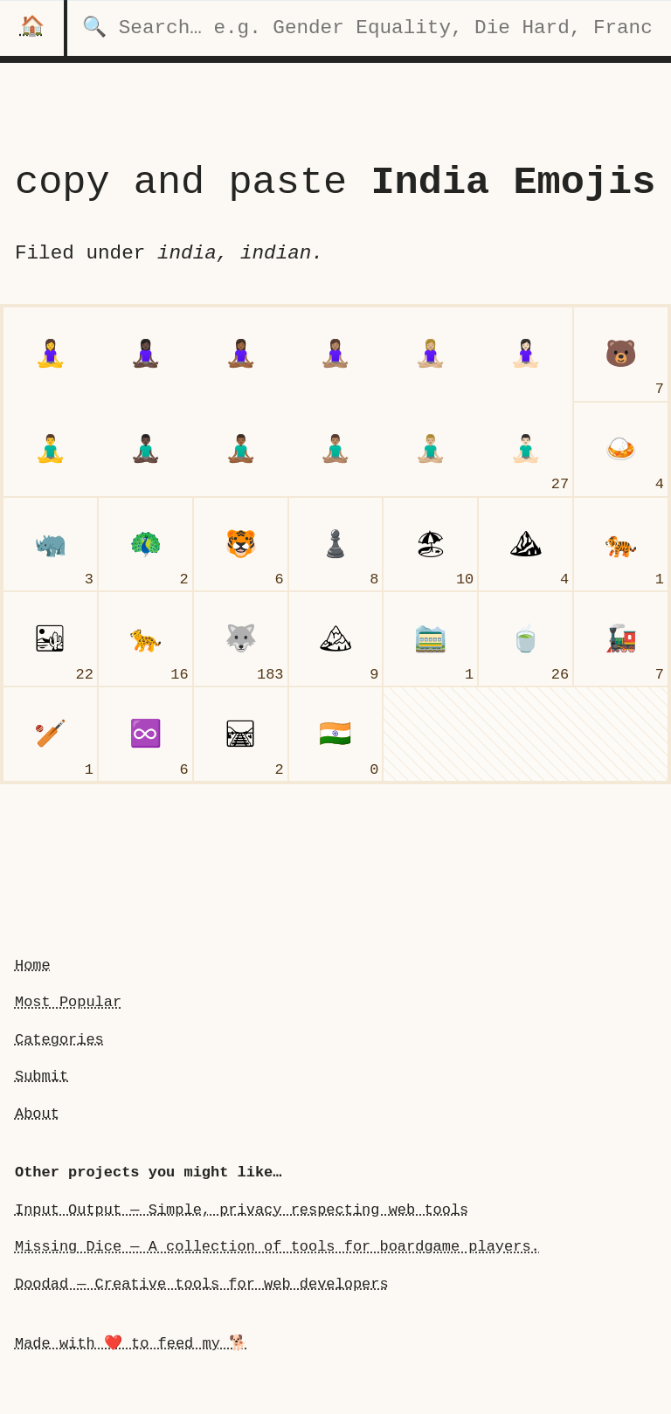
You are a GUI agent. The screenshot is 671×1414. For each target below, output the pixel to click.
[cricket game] (50, 734)
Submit (41, 1076)
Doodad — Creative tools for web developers (202, 1284)
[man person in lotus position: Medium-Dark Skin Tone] (240, 449)
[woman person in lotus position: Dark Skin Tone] (145, 354)
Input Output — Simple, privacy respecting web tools (241, 1210)
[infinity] (145, 734)
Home (33, 965)
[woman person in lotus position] (50, 354)
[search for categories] (369, 28)
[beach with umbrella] (430, 544)
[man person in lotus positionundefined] (50, 449)
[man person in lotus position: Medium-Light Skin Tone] (430, 449)
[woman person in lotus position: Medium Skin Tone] (336, 354)
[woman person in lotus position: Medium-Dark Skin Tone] (240, 354)
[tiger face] (240, 544)
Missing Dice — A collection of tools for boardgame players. (277, 1246)
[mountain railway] (430, 639)
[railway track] (240, 734)
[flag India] (336, 734)
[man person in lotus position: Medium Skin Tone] (336, 449)
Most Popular (68, 1002)
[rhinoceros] (50, 544)
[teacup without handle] (525, 639)
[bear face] (621, 354)
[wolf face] (240, 639)
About (37, 1114)
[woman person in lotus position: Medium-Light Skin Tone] (430, 354)
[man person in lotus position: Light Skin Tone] (525, 449)
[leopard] (145, 639)
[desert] (50, 639)
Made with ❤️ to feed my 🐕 (131, 1343)
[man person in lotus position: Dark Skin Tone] (145, 449)
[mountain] (525, 544)
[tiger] (621, 544)
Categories (59, 1039)
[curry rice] (621, 449)
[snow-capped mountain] (336, 639)
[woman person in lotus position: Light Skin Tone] (525, 354)
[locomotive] (621, 639)
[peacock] (145, 544)
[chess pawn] (336, 544)
